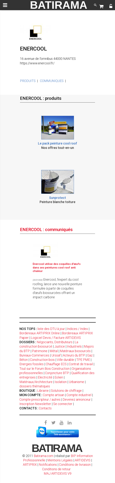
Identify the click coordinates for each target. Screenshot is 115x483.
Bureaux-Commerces (34, 355)
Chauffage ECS (56, 364)
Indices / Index (77, 329)
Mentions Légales (60, 460)
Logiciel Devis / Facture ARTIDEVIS (56, 338)
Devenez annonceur (77, 399)
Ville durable (65, 360)
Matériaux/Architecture (36, 382)
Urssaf (56, 355)
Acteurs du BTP (74, 355)
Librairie (43, 390)
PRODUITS (28, 81)
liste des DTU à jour (51, 329)
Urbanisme (76, 382)
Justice (59, 346)
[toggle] (5, 5)
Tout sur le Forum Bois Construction (44, 368)
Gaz (90, 355)
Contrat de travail (81, 364)
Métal (54, 351)
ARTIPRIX (30, 464)
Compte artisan (53, 395)
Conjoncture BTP (57, 373)
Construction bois (42, 360)
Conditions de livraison (75, 464)
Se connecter (62, 404)
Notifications (48, 464)
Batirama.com (43, 456)
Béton (23, 360)
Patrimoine (39, 351)
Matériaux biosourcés (75, 351)
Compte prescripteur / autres (39, 399)
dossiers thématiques (34, 386)
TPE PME (83, 360)
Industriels (74, 346)
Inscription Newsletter (35, 404)
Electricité (45, 377)
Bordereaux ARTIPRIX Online (39, 333)
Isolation (61, 382)
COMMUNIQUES (52, 81)
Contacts (45, 408)
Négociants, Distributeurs (54, 342)
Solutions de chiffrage (66, 390)
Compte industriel (78, 395)
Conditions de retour (56, 469)
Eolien (59, 377)
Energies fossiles (31, 364)
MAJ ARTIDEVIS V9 (57, 473)
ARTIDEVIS (82, 460)
